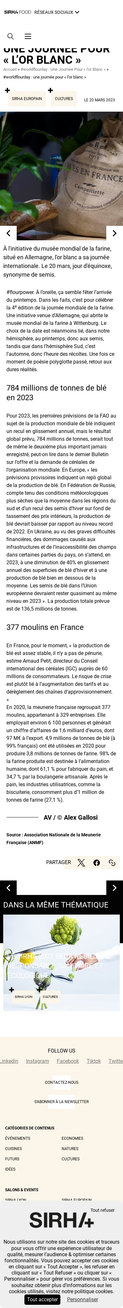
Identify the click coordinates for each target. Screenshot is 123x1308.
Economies (72, 1138)
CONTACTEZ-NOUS (61, 1082)
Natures (70, 1149)
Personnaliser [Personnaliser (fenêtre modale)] (82, 1299)
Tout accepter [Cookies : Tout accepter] (42, 1299)
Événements (17, 1138)
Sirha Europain (27, 99)
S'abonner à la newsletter (61, 1102)
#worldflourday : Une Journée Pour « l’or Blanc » (63, 69)
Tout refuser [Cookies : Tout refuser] (103, 1210)
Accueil (10, 69)
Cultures (64, 99)
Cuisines (13, 1149)
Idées (10, 1169)
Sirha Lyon (15, 1200)
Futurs (12, 1159)
